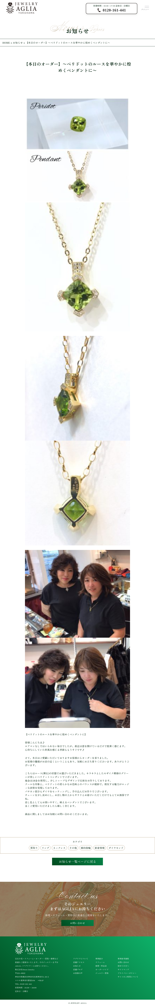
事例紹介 (99, 958)
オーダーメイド (102, 969)
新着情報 (100, 848)
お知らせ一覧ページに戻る (77, 861)
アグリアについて (80, 958)
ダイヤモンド (116, 848)
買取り (34, 848)
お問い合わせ (77, 923)
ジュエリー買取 (102, 973)
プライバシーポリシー (127, 973)
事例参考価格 (123, 958)
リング (45, 848)
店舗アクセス (78, 962)
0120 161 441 (26, 984)
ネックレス (59, 848)
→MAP (40, 980)
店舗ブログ (77, 969)
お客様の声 (77, 973)
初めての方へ (123, 965)
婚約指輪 (86, 848)
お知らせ (18, 42)
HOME (6, 42)
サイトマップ (123, 969)
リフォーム (100, 962)
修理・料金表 (101, 965)
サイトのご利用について (128, 976)
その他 (73, 848)
